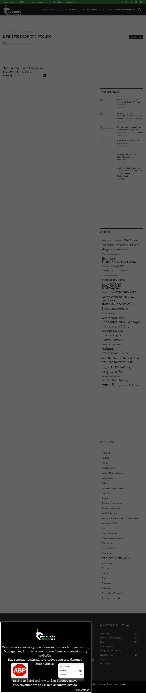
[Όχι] (142, 686)
